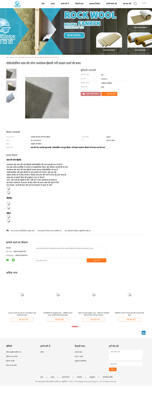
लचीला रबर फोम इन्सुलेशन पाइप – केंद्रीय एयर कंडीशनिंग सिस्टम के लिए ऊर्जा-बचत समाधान (93, 314)
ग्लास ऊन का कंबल (11, 365)
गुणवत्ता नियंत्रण (94, 4)
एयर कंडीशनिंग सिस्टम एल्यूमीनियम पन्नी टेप (78, 231)
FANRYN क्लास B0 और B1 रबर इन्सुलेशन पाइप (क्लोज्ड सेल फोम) (22, 314)
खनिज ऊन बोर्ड (10, 361)
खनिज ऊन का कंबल (11, 356)
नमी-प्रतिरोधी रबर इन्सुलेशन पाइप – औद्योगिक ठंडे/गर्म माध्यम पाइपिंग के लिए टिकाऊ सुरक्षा (57, 314)
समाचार (79, 377)
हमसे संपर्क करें (111, 4)
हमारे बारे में (65, 4)
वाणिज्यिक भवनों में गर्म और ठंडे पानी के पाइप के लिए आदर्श (129, 314)
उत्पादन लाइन (78, 352)
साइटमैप (92, 377)
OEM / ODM (79, 356)
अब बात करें (127, 4)
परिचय (42, 352)
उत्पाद (53, 4)
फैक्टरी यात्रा (79, 4)
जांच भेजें (96, 260)
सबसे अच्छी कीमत (91, 94)
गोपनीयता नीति (108, 377)
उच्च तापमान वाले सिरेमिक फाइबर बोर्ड (22, 231)
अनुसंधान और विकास (80, 361)
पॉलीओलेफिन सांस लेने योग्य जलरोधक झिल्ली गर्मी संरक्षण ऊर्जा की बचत (38, 57)
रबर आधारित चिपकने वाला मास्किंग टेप (49, 231)
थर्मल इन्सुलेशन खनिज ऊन (13, 352)
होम (43, 4)
